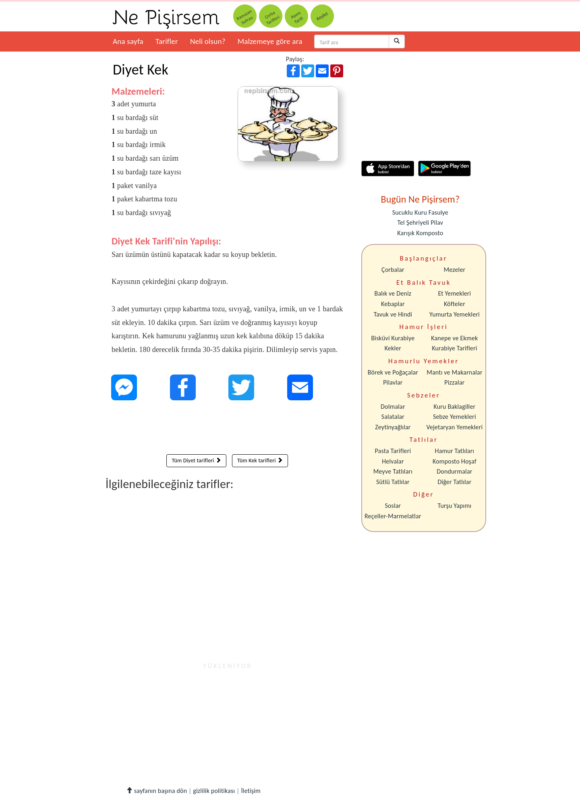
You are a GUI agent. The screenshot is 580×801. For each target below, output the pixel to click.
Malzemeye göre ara (270, 41)
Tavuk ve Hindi (393, 314)
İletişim (251, 791)
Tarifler (166, 41)
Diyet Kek (140, 70)
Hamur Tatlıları (454, 451)
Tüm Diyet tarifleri (196, 460)
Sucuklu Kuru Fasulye (420, 212)
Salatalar (392, 416)
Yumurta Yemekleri (454, 314)
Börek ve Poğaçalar (393, 372)
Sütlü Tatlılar (393, 482)
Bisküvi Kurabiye (392, 338)
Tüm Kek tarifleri (260, 460)
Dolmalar (393, 406)
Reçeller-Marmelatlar (393, 516)
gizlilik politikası (214, 791)
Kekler (393, 348)
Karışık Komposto (420, 233)
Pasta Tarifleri (393, 451)
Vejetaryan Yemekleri (454, 427)
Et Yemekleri (454, 293)
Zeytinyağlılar (392, 427)
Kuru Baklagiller (455, 406)
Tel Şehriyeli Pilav (420, 222)
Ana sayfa (128, 41)
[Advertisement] (227, 429)
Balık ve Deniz (393, 293)
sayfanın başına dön (156, 791)
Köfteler (454, 304)
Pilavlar (392, 382)
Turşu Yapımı (455, 505)
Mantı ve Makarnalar (455, 372)
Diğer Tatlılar (454, 482)
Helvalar (393, 461)
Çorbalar (392, 269)
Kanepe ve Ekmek (454, 338)
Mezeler (455, 269)
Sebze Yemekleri (454, 416)
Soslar (393, 505)
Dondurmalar (454, 471)
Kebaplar (393, 304)
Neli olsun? (208, 41)
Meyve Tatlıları (392, 471)
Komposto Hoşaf (454, 461)
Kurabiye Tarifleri (454, 348)
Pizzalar (454, 382)
